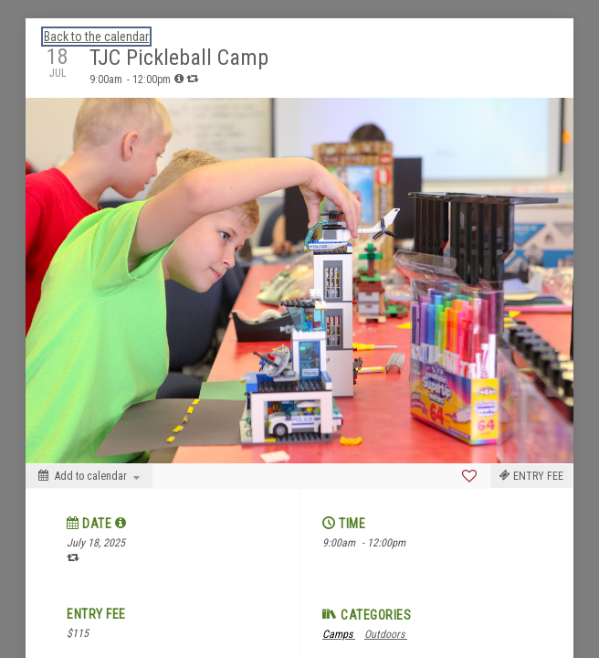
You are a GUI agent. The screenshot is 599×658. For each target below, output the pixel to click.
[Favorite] (469, 476)
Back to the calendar (96, 36)
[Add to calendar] (89, 476)
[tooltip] (179, 78)
